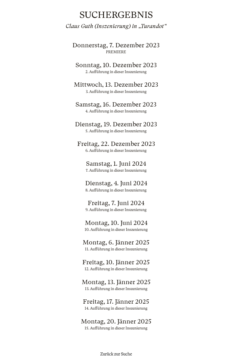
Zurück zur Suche (116, 354)
